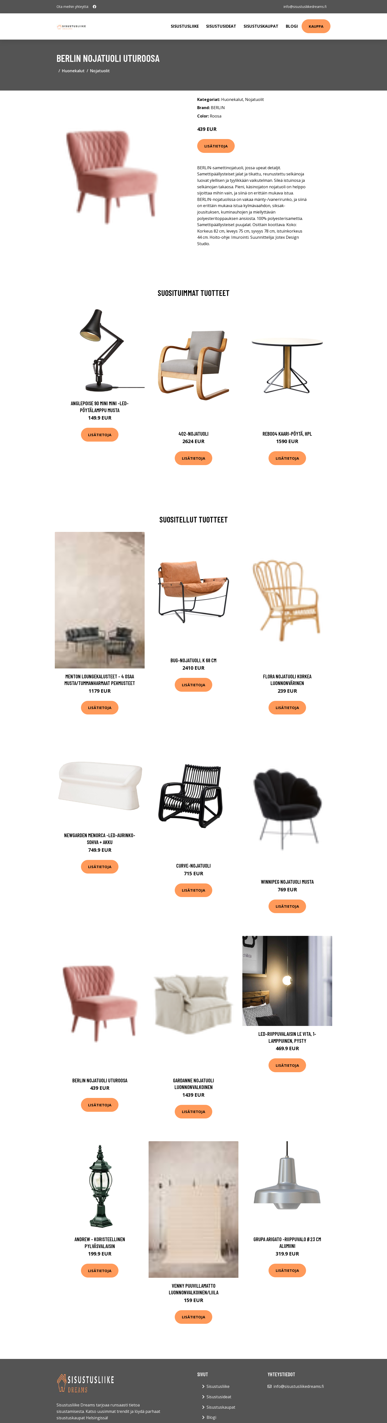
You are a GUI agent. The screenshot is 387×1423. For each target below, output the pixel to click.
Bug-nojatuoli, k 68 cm (193, 660)
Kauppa (316, 26)
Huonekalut (73, 70)
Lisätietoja (216, 145)
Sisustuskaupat (261, 26)
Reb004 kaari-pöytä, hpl (287, 433)
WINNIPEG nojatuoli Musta (287, 881)
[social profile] (94, 6)
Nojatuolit (100, 70)
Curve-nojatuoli (193, 865)
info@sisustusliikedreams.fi (305, 6)
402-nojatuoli (193, 433)
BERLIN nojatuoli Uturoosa (99, 1080)
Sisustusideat (221, 26)
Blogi (292, 26)
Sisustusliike (185, 26)
